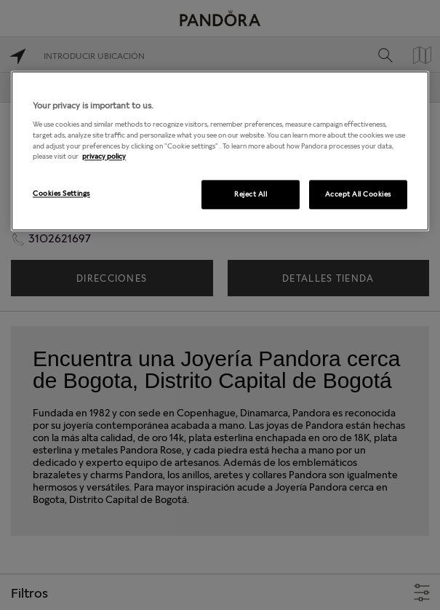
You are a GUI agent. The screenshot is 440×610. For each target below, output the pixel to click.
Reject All (250, 193)
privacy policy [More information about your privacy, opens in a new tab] (104, 156)
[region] (220, 151)
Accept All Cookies (358, 193)
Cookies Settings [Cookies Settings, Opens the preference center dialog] (61, 193)
